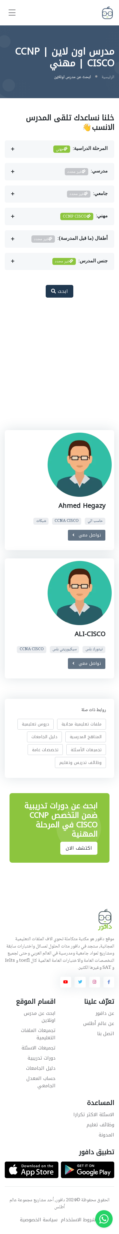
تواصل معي (86, 535)
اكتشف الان (79, 848)
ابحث (59, 291)
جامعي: (87, 194)
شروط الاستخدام (78, 1220)
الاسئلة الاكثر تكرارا (93, 1114)
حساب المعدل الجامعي (41, 1082)
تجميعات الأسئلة (86, 750)
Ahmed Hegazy (81, 506)
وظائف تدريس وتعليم (80, 762)
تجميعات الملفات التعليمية (38, 1034)
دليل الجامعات (44, 737)
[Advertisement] (59, 367)
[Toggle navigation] (12, 13)
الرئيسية (108, 77)
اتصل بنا (105, 1033)
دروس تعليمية (35, 724)
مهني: (84, 216)
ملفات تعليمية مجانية (82, 724)
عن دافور (105, 1013)
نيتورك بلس (94, 649)
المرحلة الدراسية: (80, 149)
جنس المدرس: (80, 261)
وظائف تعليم (100, 1124)
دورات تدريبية (42, 1058)
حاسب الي (95, 521)
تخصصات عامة (45, 750)
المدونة (106, 1134)
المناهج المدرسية (86, 737)
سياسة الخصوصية (38, 1220)
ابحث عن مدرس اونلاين (40, 1017)
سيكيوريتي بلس (64, 649)
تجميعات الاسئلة (39, 1047)
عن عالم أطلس (98, 1023)
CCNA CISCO (67, 521)
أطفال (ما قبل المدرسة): (69, 239)
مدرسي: (86, 171)
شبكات (41, 521)
